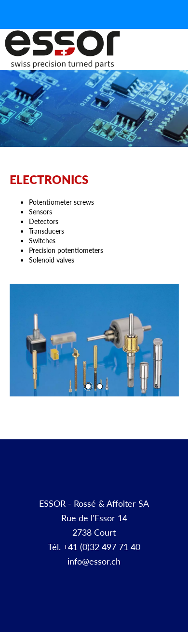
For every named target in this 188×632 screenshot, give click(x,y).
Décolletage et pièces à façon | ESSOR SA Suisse (62, 49)
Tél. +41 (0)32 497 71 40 (94, 546)
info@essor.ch (94, 561)
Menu (177, 60)
